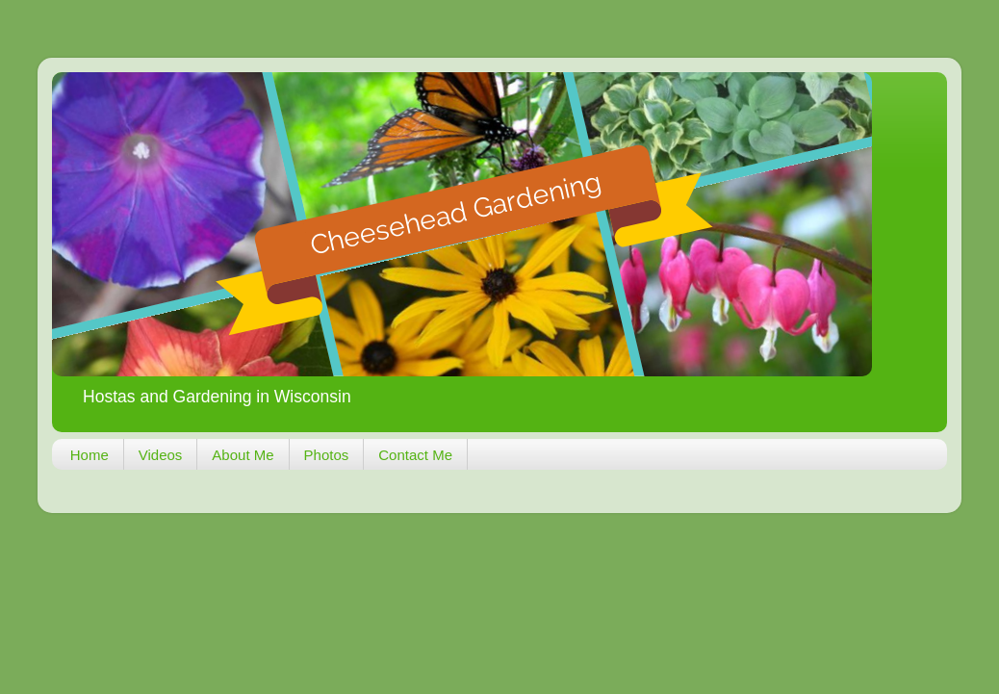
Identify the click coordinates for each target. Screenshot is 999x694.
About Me (242, 455)
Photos (326, 455)
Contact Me (415, 455)
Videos (161, 455)
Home (89, 455)
